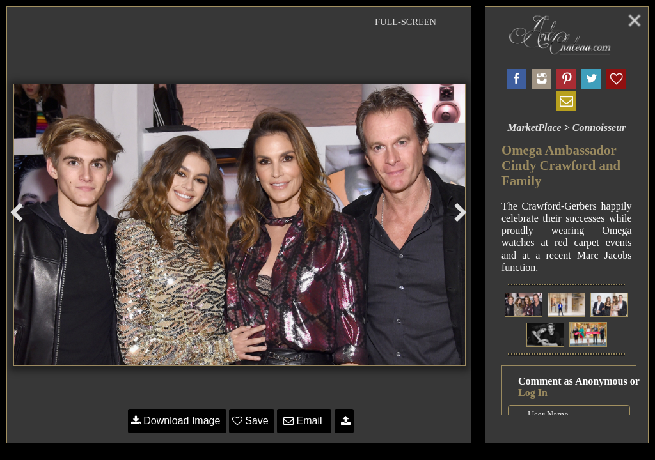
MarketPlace (534, 127)
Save (251, 420)
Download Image (177, 420)
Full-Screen (405, 22)
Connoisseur (599, 127)
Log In (533, 392)
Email (304, 420)
